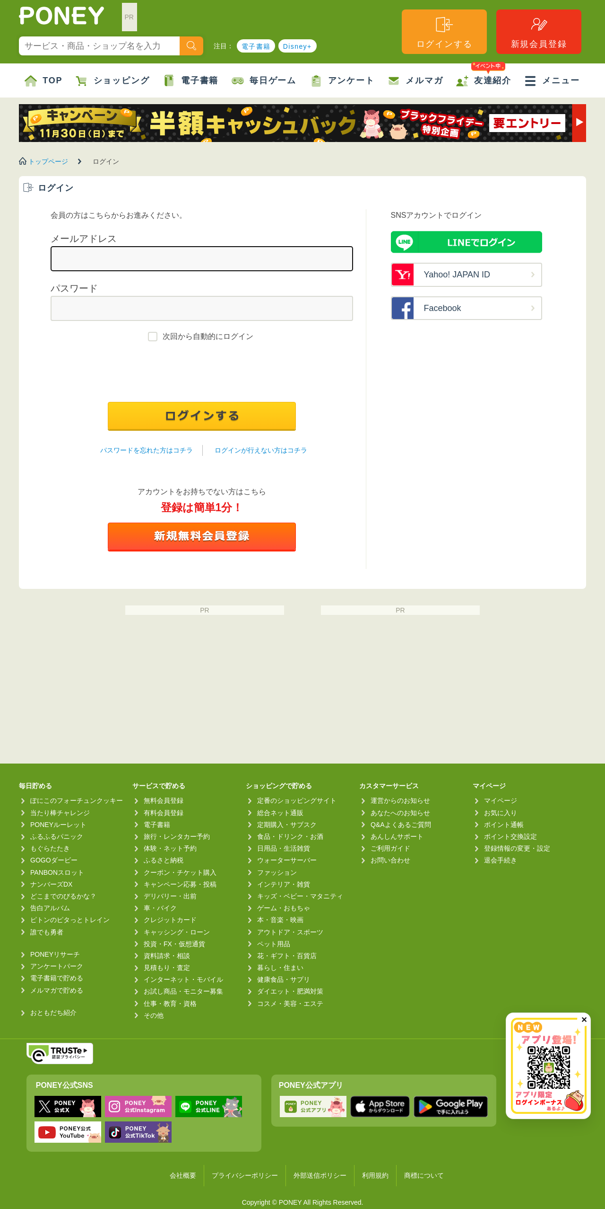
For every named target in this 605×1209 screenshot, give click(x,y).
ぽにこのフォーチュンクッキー (76, 800)
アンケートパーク (56, 966)
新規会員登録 (539, 32)
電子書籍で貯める (56, 978)
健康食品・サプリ (283, 979)
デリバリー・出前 (170, 896)
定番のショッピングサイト (297, 800)
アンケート (342, 81)
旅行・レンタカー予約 (177, 836)
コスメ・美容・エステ (290, 1003)
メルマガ (415, 81)
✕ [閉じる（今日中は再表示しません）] (584, 1020)
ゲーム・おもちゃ (283, 908)
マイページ (500, 800)
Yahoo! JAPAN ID (457, 274)
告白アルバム (50, 908)
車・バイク (160, 908)
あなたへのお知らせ (400, 813)
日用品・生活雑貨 (283, 848)
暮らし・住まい (280, 967)
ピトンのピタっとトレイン (70, 920)
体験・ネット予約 (170, 848)
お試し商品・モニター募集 (183, 991)
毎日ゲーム (264, 81)
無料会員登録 (163, 800)
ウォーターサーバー (287, 860)
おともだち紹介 (53, 1012)
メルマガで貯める (56, 990)
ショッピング (113, 81)
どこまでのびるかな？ (63, 896)
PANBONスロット (57, 872)
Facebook (442, 308)
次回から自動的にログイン (208, 336)
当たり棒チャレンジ (60, 813)
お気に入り (500, 813)
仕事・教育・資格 (170, 1003)
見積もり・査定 (167, 967)
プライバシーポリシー (245, 1175)
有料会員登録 (163, 813)
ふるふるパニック (56, 836)
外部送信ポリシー (320, 1175)
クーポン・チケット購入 (180, 872)
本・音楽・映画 (280, 920)
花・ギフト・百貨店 (287, 956)
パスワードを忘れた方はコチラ (146, 450)
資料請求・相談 (167, 956)
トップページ (48, 161)
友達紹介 (483, 75)
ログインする (444, 32)
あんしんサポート (397, 836)
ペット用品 (273, 944)
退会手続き (500, 860)
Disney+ (297, 46)
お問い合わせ (390, 860)
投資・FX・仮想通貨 (174, 944)
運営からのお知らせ (400, 800)
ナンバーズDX (51, 884)
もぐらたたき (50, 848)
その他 (154, 1015)
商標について (424, 1175)
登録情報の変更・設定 (517, 848)
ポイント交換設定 (510, 836)
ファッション (277, 872)
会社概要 (183, 1175)
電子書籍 (256, 46)
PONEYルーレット (58, 824)
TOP (43, 81)
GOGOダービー (54, 860)
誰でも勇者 (46, 932)
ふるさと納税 (163, 860)
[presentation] (202, 374)
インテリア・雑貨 (283, 884)
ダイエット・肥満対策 (290, 991)
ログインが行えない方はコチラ (261, 450)
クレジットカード (170, 920)
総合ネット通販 (280, 813)
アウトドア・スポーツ (290, 932)
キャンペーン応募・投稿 (180, 884)
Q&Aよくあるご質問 (401, 824)
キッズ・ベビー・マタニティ (300, 896)
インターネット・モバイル (183, 979)
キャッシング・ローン (177, 932)
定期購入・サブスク (287, 824)
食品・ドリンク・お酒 (290, 836)
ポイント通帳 (504, 824)
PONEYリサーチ (55, 954)
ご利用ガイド (390, 848)
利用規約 (375, 1175)
